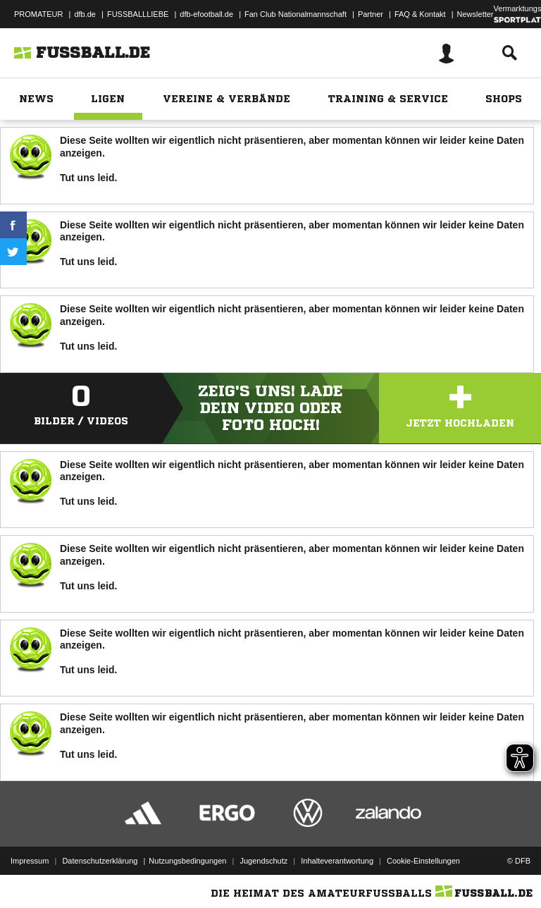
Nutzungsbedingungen (187, 861)
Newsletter (475, 14)
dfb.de (85, 14)
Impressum (30, 861)
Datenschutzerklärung (99, 861)
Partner (370, 14)
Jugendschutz (263, 861)
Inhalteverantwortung (337, 861)
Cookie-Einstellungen (423, 861)
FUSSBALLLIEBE (137, 14)
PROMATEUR (38, 14)
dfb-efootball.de (206, 14)
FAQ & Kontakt (420, 14)
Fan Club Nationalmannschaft (295, 14)
